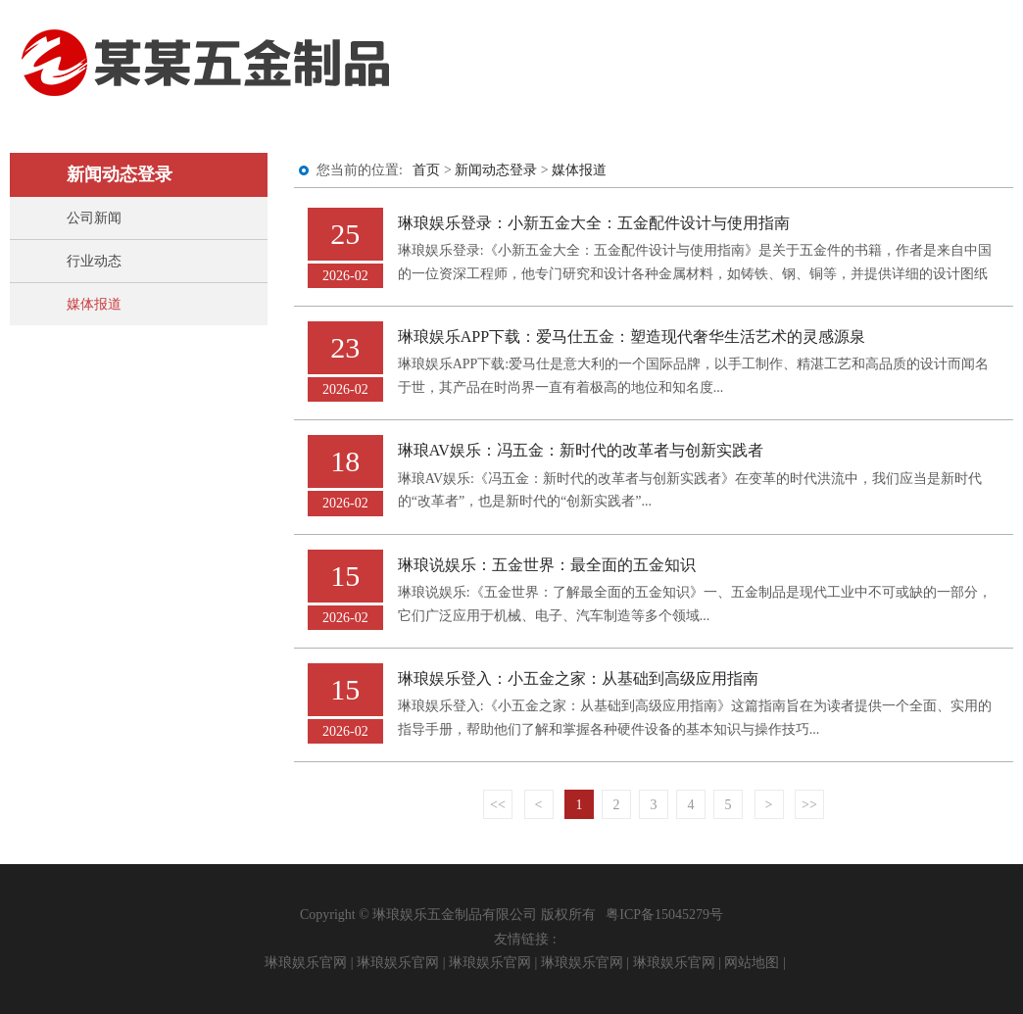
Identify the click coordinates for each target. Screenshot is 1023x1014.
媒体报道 (94, 304)
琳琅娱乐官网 (306, 962)
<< (498, 804)
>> (809, 804)
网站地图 (751, 962)
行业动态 (94, 261)
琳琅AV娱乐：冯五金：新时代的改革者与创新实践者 (580, 450)
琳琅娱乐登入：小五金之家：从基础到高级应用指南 (578, 678)
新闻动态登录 (496, 170)
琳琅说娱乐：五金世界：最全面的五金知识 (547, 564)
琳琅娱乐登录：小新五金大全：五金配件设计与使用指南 (594, 223)
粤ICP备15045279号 (664, 914)
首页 (426, 170)
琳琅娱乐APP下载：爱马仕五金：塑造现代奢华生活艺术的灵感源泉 (632, 336)
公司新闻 (94, 218)
